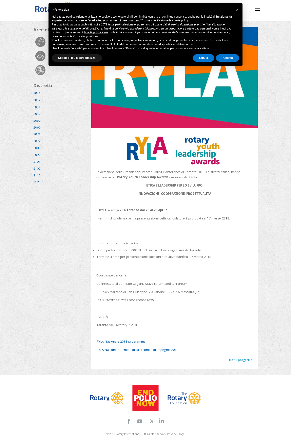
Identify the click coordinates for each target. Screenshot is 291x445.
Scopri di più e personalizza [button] (76, 57)
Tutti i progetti (240, 360)
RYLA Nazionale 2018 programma (121, 341)
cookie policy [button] (180, 20)
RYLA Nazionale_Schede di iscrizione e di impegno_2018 (137, 350)
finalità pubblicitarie (96, 32)
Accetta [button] (227, 57)
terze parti (114, 24)
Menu (257, 8)
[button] (237, 9)
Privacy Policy (175, 434)
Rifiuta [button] (203, 57)
